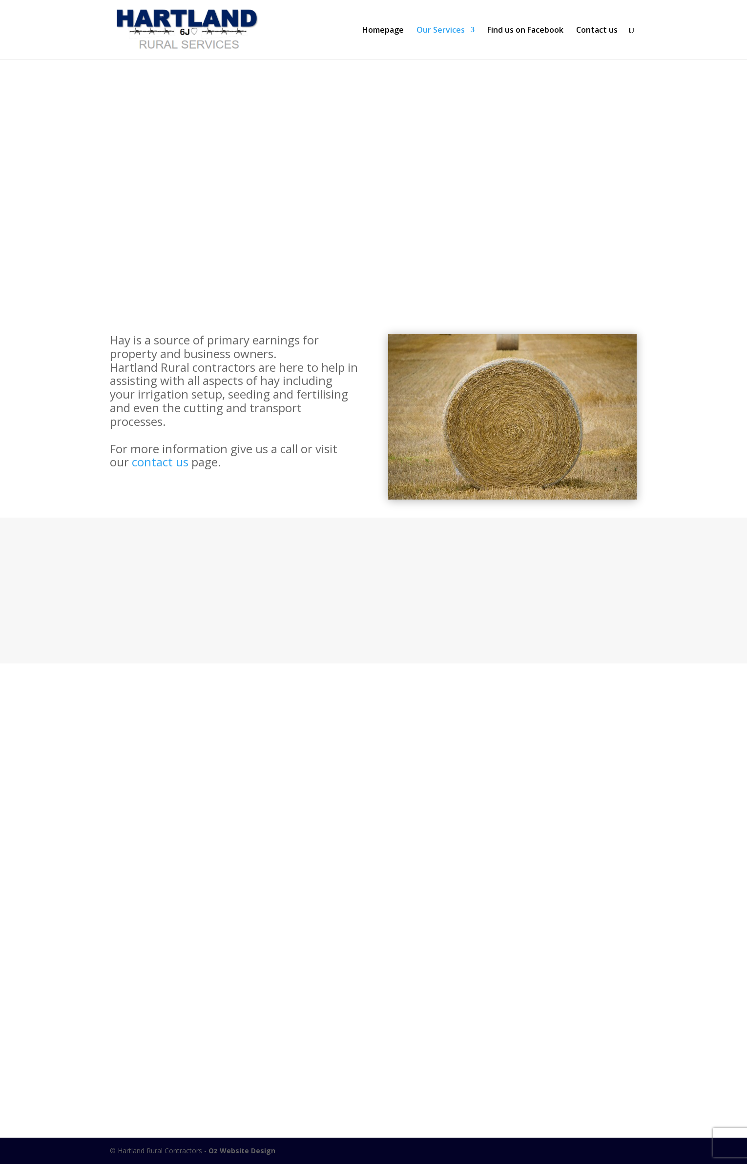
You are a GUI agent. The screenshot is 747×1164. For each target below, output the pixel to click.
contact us (160, 462)
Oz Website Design (241, 1150)
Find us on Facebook (525, 30)
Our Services (440, 30)
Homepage (383, 30)
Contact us (597, 30)
